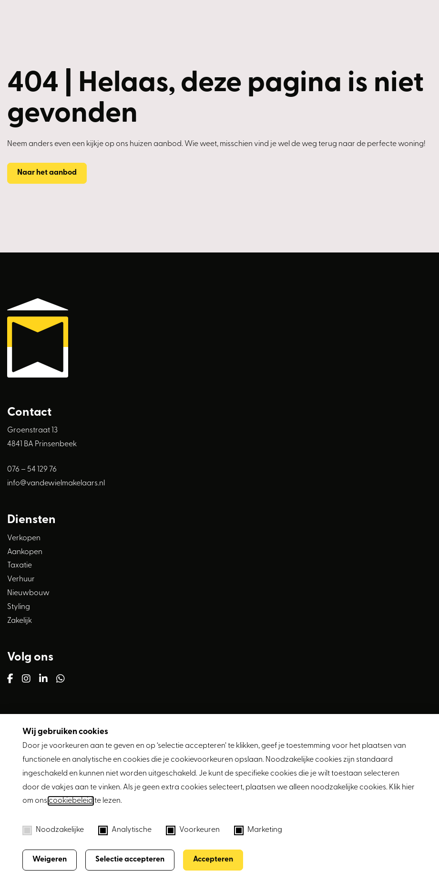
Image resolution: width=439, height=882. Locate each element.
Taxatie (19, 565)
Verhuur (21, 579)
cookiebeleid (71, 801)
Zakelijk (19, 621)
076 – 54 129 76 (32, 469)
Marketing (258, 830)
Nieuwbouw (28, 593)
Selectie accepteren (129, 859)
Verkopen (24, 538)
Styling (18, 607)
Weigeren (49, 859)
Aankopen (24, 552)
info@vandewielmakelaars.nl (56, 483)
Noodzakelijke (53, 830)
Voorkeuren (193, 830)
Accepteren (213, 859)
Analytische (125, 830)
